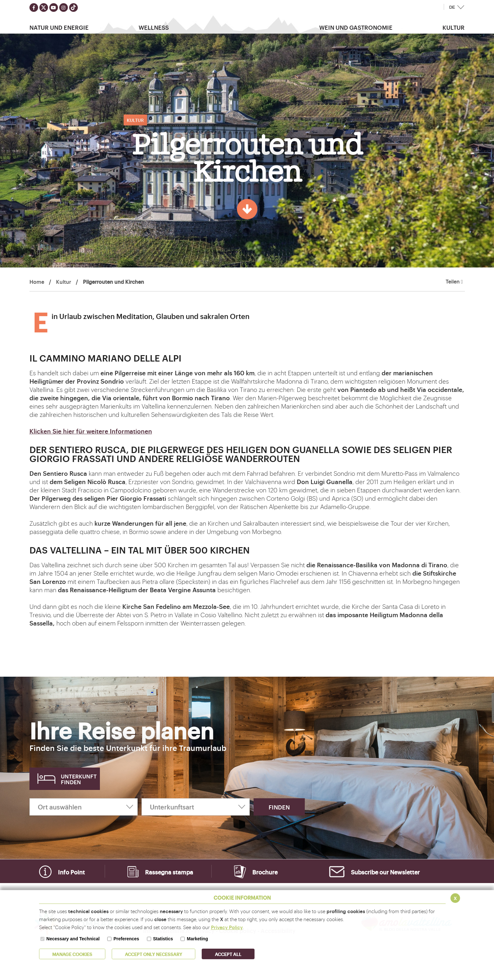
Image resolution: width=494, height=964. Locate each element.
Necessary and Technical (73, 938)
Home (36, 281)
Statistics (163, 938)
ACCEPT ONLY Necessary (153, 954)
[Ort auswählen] (83, 807)
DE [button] (452, 7)
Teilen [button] (454, 281)
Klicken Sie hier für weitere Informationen (90, 431)
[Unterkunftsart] (196, 807)
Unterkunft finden (79, 778)
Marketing (197, 938)
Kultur (63, 281)
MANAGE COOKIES (72, 954)
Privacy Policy (227, 927)
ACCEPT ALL (228, 954)
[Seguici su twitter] (43, 7)
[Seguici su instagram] (63, 7)
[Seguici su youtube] (53, 7)
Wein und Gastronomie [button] (356, 27)
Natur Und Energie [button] (59, 27)
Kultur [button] (453, 27)
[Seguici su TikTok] (73, 7)
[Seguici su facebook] (33, 7)
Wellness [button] (154, 27)
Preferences (126, 938)
